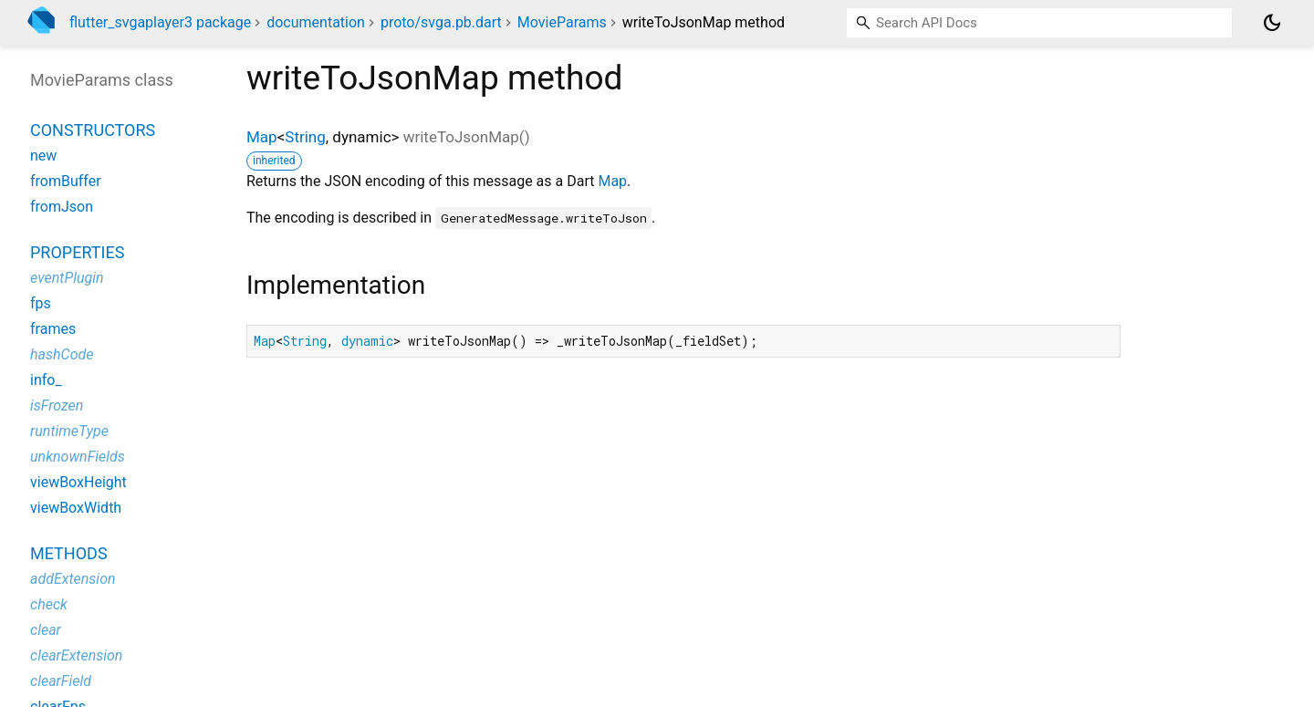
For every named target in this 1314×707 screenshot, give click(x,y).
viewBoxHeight (78, 482)
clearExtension (76, 655)
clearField (60, 681)
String (305, 137)
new (43, 155)
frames (53, 329)
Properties (77, 252)
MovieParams (562, 22)
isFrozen (56, 405)
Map (261, 137)
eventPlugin (67, 277)
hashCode (61, 354)
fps (40, 303)
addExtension (73, 578)
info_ (46, 380)
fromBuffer (65, 181)
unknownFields (77, 456)
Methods (69, 553)
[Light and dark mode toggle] (1272, 22)
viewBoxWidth (75, 507)
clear (45, 630)
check (49, 604)
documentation (315, 22)
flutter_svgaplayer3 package (160, 22)
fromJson (61, 206)
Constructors (92, 130)
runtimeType (69, 431)
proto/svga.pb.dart (441, 22)
